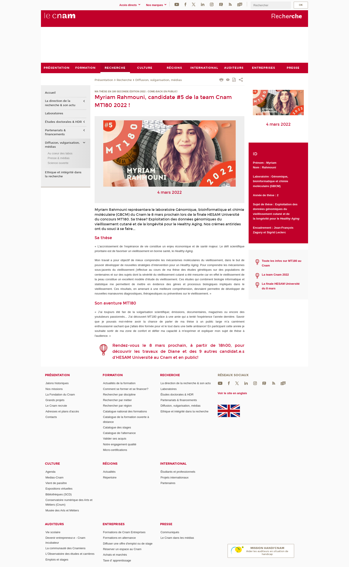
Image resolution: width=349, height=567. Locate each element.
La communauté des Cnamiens (65, 548)
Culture (52, 464)
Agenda (50, 471)
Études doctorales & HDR (63, 122)
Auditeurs (54, 524)
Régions (110, 464)
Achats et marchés (115, 554)
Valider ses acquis (114, 438)
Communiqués (169, 532)
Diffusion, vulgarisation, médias (158, 80)
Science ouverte (58, 162)
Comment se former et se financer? (125, 388)
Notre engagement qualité (119, 444)
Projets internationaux (174, 477)
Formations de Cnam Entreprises (124, 532)
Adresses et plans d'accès (62, 411)
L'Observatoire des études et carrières (69, 553)
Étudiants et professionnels (177, 471)
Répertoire (110, 477)
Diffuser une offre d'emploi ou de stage (127, 543)
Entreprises (114, 524)
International (173, 464)
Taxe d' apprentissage (117, 560)
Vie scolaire (52, 532)
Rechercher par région (117, 405)
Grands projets (54, 400)
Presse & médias (58, 158)
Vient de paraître (56, 483)
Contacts (51, 417)
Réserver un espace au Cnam (122, 549)
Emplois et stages (56, 559)
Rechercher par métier (117, 400)
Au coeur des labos (60, 153)
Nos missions (54, 388)
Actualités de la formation (119, 383)
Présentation (104, 80)
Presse (166, 524)
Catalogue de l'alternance (119, 433)
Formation (113, 375)
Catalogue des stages (117, 427)
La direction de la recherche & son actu (60, 103)
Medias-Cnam (54, 477)
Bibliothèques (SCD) (58, 494)
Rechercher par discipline (119, 394)
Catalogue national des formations (125, 411)
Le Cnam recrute (56, 405)
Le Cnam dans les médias (177, 537)
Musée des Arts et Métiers (62, 510)
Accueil (50, 92)
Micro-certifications (115, 450)
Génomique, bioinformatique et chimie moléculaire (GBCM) (270, 181)
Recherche (124, 80)
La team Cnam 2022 (275, 274)
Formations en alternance (119, 537)
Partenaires (167, 483)
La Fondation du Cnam (60, 394)
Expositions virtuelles (58, 488)
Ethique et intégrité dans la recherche (63, 174)
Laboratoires (54, 113)
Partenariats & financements (55, 132)
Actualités (109, 471)
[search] (271, 5)
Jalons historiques (57, 383)
